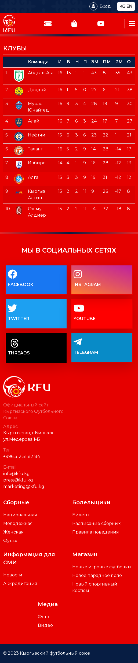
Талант (35, 148)
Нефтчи (36, 135)
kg (122, 6)
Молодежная (18, 523)
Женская (13, 532)
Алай (33, 121)
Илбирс (36, 162)
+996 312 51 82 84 (21, 456)
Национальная (20, 514)
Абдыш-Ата (40, 72)
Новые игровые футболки (101, 566)
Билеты (80, 514)
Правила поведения (95, 532)
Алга (33, 177)
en (129, 6)
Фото (43, 616)
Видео (45, 625)
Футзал (11, 540)
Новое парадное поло (97, 575)
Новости (12, 574)
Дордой (37, 89)
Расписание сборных (96, 523)
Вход (105, 6)
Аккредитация (20, 583)
